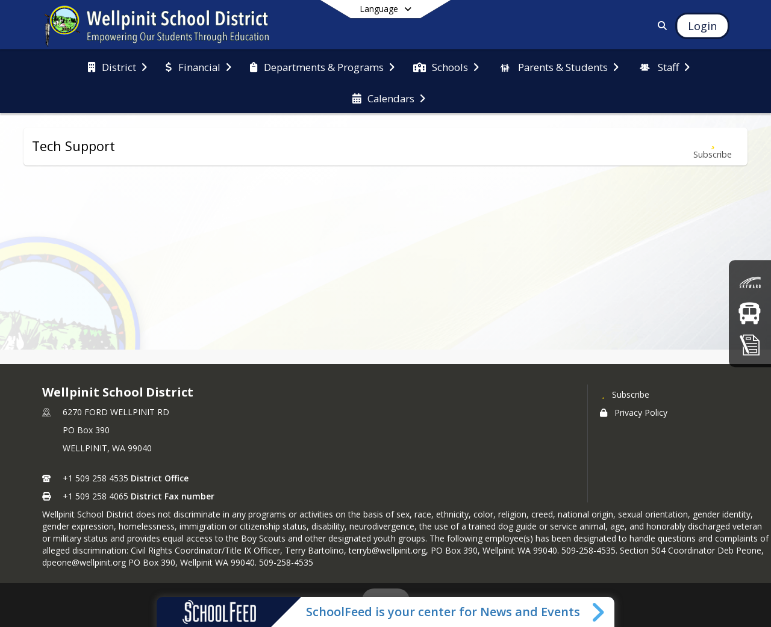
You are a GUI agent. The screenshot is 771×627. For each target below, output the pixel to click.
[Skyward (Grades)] (750, 282)
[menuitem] (117, 66)
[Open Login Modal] (702, 26)
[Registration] (750, 344)
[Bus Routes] (749, 313)
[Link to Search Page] (660, 25)
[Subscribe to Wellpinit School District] (624, 394)
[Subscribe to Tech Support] (712, 146)
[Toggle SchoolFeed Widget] (599, 612)
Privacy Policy (633, 412)
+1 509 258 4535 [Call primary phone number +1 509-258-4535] (95, 478)
